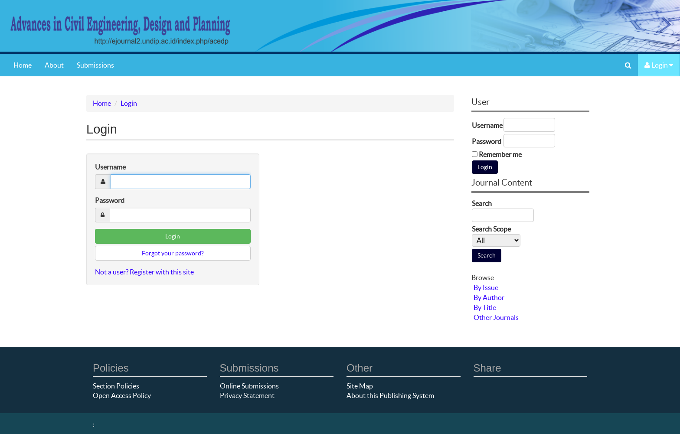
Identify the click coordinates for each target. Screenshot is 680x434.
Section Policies (116, 386)
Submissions (95, 65)
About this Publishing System (390, 395)
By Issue (486, 287)
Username (110, 167)
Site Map (360, 386)
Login (658, 65)
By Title (485, 307)
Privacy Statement (247, 395)
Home (22, 65)
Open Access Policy (122, 395)
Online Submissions (249, 386)
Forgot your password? (173, 253)
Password (109, 200)
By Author (489, 297)
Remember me (500, 154)
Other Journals (496, 317)
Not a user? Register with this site (144, 272)
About (54, 65)
